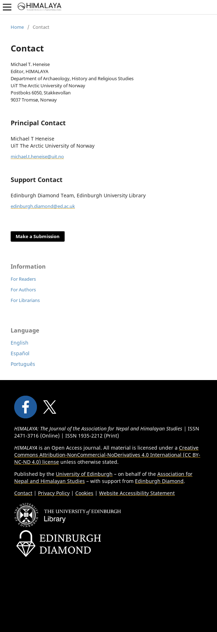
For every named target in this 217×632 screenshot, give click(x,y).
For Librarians (25, 300)
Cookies (84, 493)
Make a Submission (38, 236)
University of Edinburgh (84, 474)
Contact (23, 493)
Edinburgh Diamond (159, 481)
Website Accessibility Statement (137, 493)
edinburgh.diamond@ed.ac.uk (43, 206)
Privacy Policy (54, 493)
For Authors (23, 289)
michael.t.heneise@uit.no (37, 156)
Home (17, 27)
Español (20, 353)
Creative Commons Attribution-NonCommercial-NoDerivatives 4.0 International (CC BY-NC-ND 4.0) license (107, 454)
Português (23, 364)
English (19, 342)
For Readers (23, 279)
